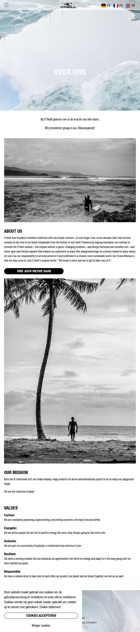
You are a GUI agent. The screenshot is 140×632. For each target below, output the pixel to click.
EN (130, 5)
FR (118, 5)
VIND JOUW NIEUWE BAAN (34, 271)
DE (105, 5)
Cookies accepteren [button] (41, 616)
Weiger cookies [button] (41, 625)
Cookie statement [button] (50, 607)
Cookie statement (87, 622)
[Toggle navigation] (6, 5)
